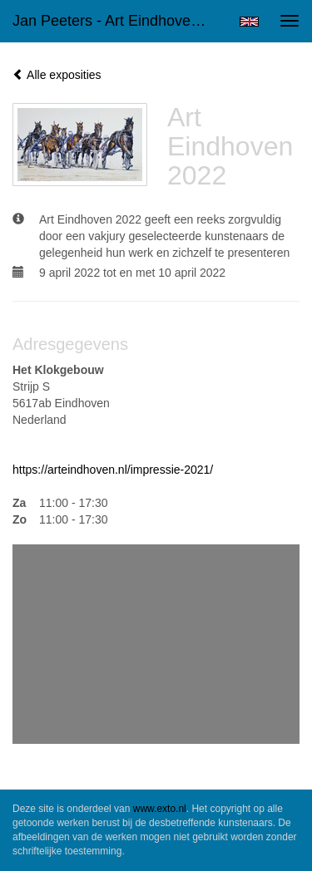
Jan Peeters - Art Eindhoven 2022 (119, 20)
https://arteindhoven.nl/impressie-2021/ (112, 469)
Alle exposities (57, 74)
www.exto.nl (159, 808)
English (249, 22)
